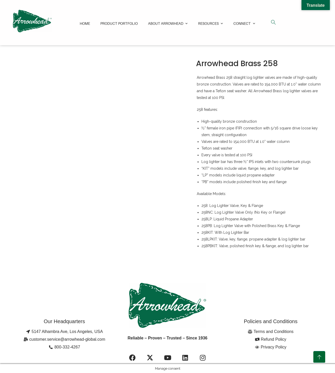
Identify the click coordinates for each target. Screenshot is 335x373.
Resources (208, 23)
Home (85, 23)
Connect (242, 23)
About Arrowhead (165, 23)
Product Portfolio (119, 23)
